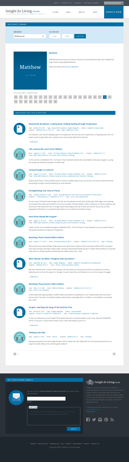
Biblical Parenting (58, 288)
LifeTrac (54, 337)
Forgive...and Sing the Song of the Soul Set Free (50, 307)
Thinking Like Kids (37, 332)
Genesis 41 (39, 313)
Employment (77, 444)
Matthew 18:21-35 (100, 221)
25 (40, 101)
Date (55, 36)
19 (109, 97)
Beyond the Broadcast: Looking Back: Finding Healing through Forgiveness (63, 124)
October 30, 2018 (39, 128)
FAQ (62, 444)
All (16, 97)
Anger (63, 130)
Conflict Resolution (67, 265)
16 (95, 97)
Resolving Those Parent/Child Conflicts (46, 237)
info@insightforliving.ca (93, 409)
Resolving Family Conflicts (62, 241)
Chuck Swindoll (76, 311)
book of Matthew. (72, 67)
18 (105, 97)
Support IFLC (66, 3)
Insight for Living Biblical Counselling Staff (87, 263)
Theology (71, 155)
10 (65, 97)
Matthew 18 (57, 313)
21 (21, 101)
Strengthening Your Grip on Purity (44, 190)
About (56, 3)
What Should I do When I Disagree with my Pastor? (52, 258)
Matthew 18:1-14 (99, 153)
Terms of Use (54, 444)
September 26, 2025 (39, 263)
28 (55, 101)
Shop (95, 12)
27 (50, 101)
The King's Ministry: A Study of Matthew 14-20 (68, 153)
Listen (55, 12)
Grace (76, 130)
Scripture (80, 36)
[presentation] (44, 419)
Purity (76, 197)
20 (16, 101)
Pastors (76, 265)
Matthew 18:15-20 (100, 174)
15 (90, 97)
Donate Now (114, 12)
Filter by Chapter (25, 93)
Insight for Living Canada (95, 128)
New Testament (62, 155)
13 (80, 97)
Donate (68, 444)
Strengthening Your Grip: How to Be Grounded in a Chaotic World (80, 195)
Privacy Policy (43, 444)
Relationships (83, 197)
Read (68, 12)
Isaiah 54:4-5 (48, 313)
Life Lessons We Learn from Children (45, 149)
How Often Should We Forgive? (43, 216)
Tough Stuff (94, 313)
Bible (35, 155)
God (50, 155)
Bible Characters (43, 155)
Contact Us (95, 444)
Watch (82, 12)
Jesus (54, 155)
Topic (67, 36)
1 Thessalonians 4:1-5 (43, 197)
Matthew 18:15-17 (57, 197)
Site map (33, 444)
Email (29, 402)
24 (35, 101)
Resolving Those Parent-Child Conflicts (46, 284)
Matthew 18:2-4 (72, 337)
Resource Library (91, 3)
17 (100, 97)
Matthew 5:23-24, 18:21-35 (90, 241)
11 (70, 97)
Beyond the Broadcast (59, 128)
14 (85, 97)
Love (72, 197)
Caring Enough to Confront (41, 170)
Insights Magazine (73, 128)
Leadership (71, 176)
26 (45, 101)
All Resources (20, 36)
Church (58, 265)
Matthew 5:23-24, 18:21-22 (45, 130)
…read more (33, 142)
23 (30, 101)
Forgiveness (70, 130)
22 (26, 101)
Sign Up (74, 429)
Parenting (109, 241)
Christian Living (54, 176)
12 (75, 97)
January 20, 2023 (38, 311)
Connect (78, 3)
